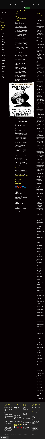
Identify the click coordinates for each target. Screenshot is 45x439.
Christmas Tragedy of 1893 (36, 419)
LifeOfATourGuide (40, 301)
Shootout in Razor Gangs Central (35, 428)
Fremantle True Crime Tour (9, 412)
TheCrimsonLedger (18, 197)
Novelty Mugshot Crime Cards (25, 414)
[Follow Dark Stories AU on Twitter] (16, 427)
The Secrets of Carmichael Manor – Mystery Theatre (40, 161)
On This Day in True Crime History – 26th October (40, 109)
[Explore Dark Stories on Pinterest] (18, 427)
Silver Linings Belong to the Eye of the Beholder (40, 185)
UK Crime (38, 392)
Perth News (39, 338)
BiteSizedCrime (19, 190)
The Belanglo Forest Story (35, 430)
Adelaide (38, 220)
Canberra (38, 250)
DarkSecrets (39, 273)
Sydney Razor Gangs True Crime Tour (8, 423)
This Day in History (40, 373)
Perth (38, 336)
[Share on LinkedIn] (25, 187)
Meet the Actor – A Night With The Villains (40, 121)
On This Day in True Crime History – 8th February (40, 72)
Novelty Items (39, 332)
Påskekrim (39, 335)
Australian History (40, 231)
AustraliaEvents (40, 228)
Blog (16, 7)
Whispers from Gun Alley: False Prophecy (20, 19)
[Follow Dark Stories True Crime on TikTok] (14, 427)
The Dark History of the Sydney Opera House (40, 34)
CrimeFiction (39, 262)
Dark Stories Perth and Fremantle (26, 428)
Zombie (38, 400)
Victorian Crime (40, 398)
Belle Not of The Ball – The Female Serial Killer (40, 178)
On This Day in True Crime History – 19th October (40, 126)
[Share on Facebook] (16, 187)
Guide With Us (16, 407)
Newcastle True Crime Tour (9, 419)
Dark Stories (39, 268)
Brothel (38, 246)
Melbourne (17, 191)
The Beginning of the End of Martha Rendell (40, 54)
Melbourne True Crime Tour (9, 417)
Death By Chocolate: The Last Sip (40, 39)
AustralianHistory (40, 236)
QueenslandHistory (40, 349)
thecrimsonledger (18, 208)
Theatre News (39, 368)
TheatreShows (39, 370)
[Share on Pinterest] (20, 187)
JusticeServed (39, 296)
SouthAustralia (40, 358)
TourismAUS (39, 375)
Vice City (38, 396)
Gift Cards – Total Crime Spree (25, 411)
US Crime (38, 395)
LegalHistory (24, 190)
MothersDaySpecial (40, 314)
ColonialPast (39, 253)
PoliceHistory (39, 346)
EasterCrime (39, 277)
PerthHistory (39, 342)
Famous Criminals (40, 281)
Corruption (39, 254)
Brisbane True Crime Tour (8, 410)
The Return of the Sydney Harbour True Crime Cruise (40, 157)
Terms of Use (34, 434)
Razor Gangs (39, 350)
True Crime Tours (10, 4)
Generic (38, 284)
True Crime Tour (40, 387)
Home (3, 4)
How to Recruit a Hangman (35, 423)
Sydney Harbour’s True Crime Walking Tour (9, 428)
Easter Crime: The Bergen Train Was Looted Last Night (40, 46)
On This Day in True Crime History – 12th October (40, 130)
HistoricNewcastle (40, 293)
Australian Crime (40, 229)
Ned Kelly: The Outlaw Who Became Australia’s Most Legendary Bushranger (40, 26)
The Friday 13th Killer (36, 421)
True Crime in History (36, 407)
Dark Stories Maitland (26, 422)
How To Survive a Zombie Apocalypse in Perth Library (40, 152)
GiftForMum (39, 287)
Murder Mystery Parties (16, 416)
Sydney (38, 360)
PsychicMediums (18, 196)
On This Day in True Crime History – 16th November (40, 89)
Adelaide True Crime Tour (8, 408)
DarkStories (39, 274)
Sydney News (39, 361)
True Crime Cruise (40, 380)
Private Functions (28, 4)
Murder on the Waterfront (34, 415)
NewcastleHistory (40, 324)
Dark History (39, 267)
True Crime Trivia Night (17, 421)
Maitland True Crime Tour (8, 415)
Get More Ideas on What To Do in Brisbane (40, 171)
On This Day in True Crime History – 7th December (40, 77)
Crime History (39, 257)
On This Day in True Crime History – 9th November (40, 94)
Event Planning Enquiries (16, 409)
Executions (39, 279)
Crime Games (39, 256)
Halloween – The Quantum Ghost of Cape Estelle (40, 209)
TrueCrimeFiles (18, 198)
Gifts (35, 4)
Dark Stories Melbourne (24, 424)
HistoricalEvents (40, 292)
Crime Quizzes (40, 4)
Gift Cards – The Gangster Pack (25, 409)
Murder (38, 318)
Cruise (38, 265)
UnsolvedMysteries (18, 199)
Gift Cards (24, 407)
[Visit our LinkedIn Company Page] (19, 427)
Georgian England (40, 285)
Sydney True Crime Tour (8, 425)
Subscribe (27, 7)
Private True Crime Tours (17, 418)
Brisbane (38, 242)
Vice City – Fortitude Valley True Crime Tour (9, 430)
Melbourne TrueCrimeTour (20, 192)
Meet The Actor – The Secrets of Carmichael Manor (40, 134)
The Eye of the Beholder (34, 417)
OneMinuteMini (18, 194)
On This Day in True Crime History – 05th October (40, 138)
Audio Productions (40, 225)
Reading (38, 353)
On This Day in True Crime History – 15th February (40, 68)
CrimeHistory (39, 264)
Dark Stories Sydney (26, 429)
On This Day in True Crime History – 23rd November (40, 85)
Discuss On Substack (19, 167)
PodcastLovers (39, 344)
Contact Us (15, 406)
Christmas (39, 251)
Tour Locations (19, 4)
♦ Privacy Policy (26, 434)
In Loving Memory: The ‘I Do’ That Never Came (40, 50)
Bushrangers (39, 248)
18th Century (39, 219)
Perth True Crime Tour (9, 421)
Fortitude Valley (40, 282)
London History (40, 303)
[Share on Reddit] (18, 187)
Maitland (38, 304)
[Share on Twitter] (23, 187)
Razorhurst (39, 352)
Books (38, 240)
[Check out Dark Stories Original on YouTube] (21, 427)
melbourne (17, 202)
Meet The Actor (40, 306)
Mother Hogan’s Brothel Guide (35, 425)
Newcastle (39, 320)
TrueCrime (25, 197)
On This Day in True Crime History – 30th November (40, 81)
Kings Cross (39, 298)
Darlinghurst (39, 276)
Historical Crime (40, 290)
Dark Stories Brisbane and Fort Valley (26, 420)
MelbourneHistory (18, 193)
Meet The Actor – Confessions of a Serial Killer (40, 143)
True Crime (39, 378)
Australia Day (39, 226)
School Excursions (16, 419)
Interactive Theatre (40, 295)
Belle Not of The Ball (35, 412)
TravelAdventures (40, 376)
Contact (21, 7)
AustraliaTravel (40, 237)
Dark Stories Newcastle (26, 426)
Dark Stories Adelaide (26, 418)
